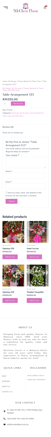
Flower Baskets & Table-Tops (29, 81)
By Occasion (17, 88)
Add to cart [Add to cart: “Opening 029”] (10, 300)
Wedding (6, 381)
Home (4, 81)
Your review (12, 155)
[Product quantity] (5, 103)
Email (9, 182)
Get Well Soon (14, 90)
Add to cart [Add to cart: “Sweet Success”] (34, 256)
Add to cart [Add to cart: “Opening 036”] (10, 256)
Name (9, 171)
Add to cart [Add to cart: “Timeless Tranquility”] (34, 300)
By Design (12, 81)
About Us (6, 386)
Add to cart (18, 103)
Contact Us (7, 392)
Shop (4, 376)
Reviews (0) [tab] (7, 127)
